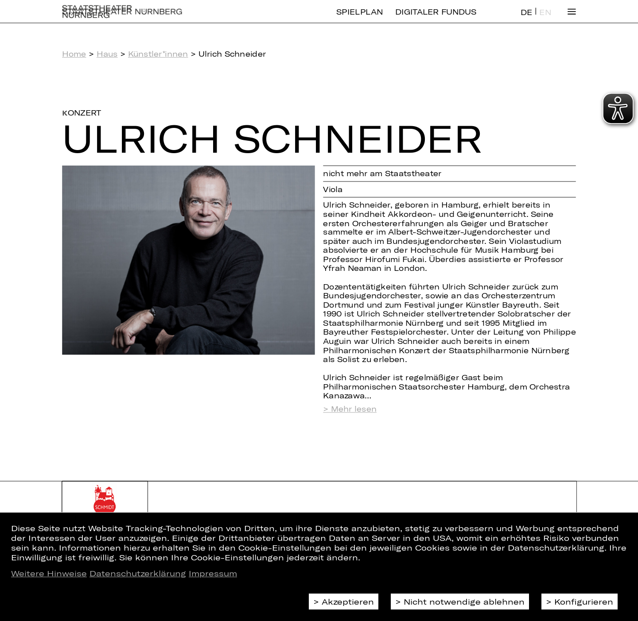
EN (545, 19)
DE (526, 19)
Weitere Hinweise (49, 573)
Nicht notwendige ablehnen (464, 601)
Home (74, 53)
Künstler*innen (158, 53)
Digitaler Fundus (435, 19)
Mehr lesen (354, 409)
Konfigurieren (583, 601)
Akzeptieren (348, 601)
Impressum (213, 573)
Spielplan (359, 19)
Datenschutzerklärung (137, 573)
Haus (107, 53)
